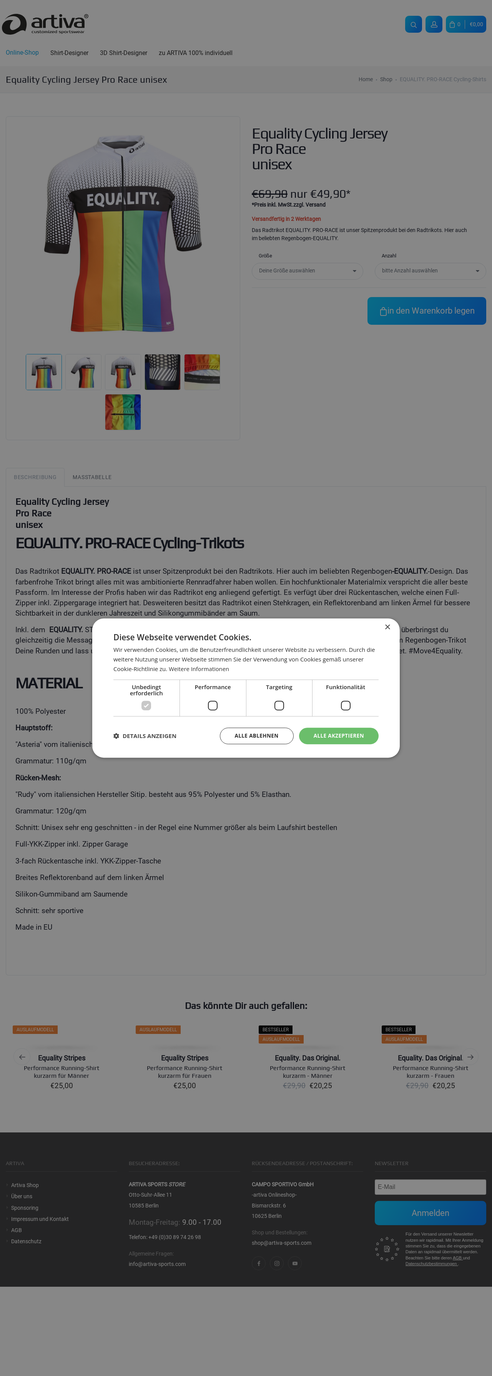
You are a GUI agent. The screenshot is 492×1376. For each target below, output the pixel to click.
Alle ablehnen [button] (254, 735)
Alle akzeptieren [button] (338, 735)
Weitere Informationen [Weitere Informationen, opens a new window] (199, 668)
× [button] (387, 627)
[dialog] (246, 688)
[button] (144, 735)
